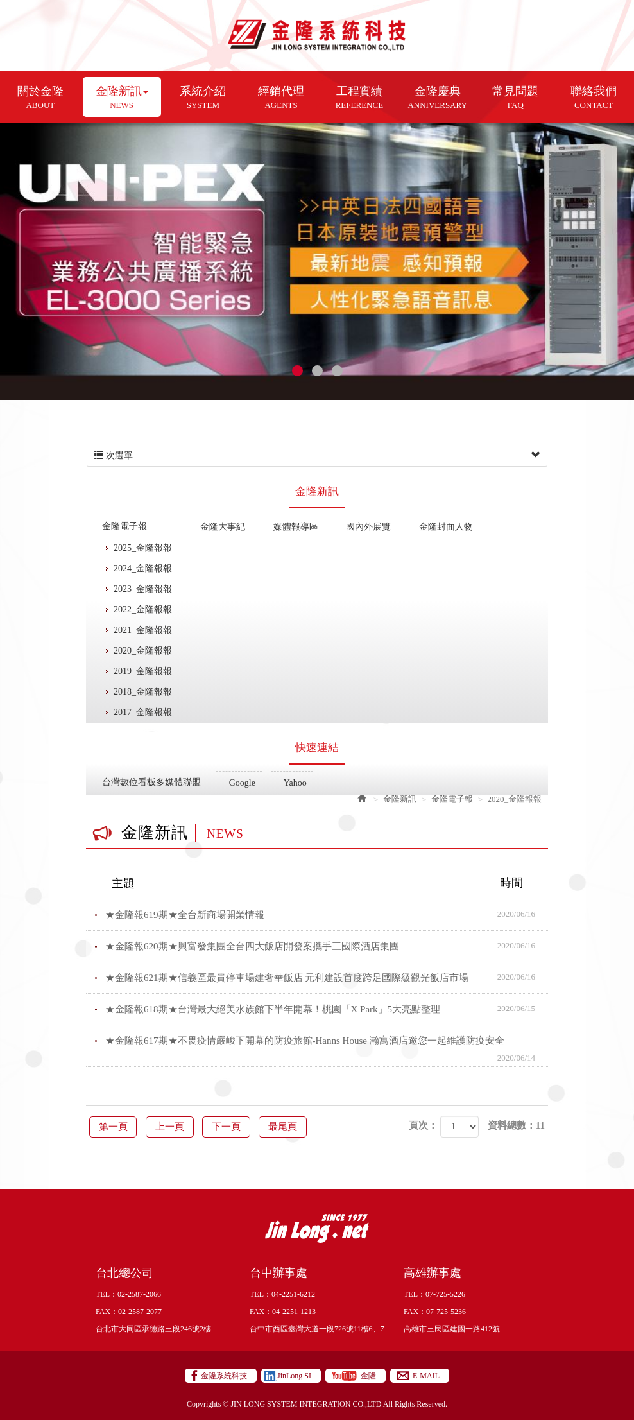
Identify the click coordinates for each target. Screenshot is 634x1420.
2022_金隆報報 (143, 609)
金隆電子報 (124, 526)
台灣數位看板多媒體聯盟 (151, 782)
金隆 (368, 1375)
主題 (325, 882)
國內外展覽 (368, 527)
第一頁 (117, 1126)
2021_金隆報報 (143, 630)
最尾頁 (310, 1126)
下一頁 (246, 1126)
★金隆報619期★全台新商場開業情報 (326, 914)
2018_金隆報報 (143, 692)
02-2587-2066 (139, 1293)
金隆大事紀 (222, 527)
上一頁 (181, 1126)
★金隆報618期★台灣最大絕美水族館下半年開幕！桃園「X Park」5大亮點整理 (326, 1008)
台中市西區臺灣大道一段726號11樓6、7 (317, 1328)
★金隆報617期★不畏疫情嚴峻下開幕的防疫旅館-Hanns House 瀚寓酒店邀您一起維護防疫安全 (326, 1045)
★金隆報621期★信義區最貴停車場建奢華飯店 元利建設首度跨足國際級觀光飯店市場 (326, 977)
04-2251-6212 (293, 1293)
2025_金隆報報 (143, 548)
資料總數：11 (516, 1125)
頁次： (423, 1125)
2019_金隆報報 (143, 671)
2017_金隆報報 (143, 712)
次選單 (317, 455)
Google (242, 783)
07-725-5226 (445, 1293)
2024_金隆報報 (143, 568)
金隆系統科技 (317, 35)
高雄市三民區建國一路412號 (452, 1328)
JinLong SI (294, 1375)
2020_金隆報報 (143, 650)
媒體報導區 (295, 527)
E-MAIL (426, 1375)
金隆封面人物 (446, 527)
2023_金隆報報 (143, 589)
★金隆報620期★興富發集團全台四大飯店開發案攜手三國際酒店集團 (326, 945)
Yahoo (295, 783)
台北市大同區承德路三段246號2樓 (153, 1328)
